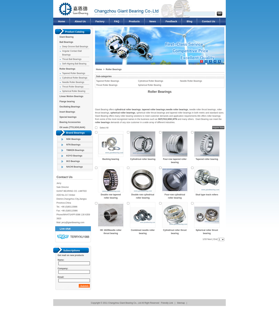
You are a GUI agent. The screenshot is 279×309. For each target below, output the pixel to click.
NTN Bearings (73, 144)
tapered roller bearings (153, 109)
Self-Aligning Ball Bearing (74, 63)
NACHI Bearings (74, 167)
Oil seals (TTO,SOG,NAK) (72, 127)
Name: (61, 260)
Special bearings (67, 117)
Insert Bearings (67, 112)
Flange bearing (67, 101)
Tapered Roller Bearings (73, 73)
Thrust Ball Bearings (71, 59)
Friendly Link (167, 303)
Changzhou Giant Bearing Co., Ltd (71, 9)
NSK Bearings (73, 139)
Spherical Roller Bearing (73, 91)
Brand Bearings (75, 132)
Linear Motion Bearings (71, 96)
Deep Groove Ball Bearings (75, 46)
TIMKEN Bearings (75, 150)
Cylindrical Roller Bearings (74, 78)
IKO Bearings (73, 161)
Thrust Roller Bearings (72, 86)
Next (209, 239)
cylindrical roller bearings (128, 109)
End (215, 239)
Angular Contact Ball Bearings (72, 53)
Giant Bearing (66, 37)
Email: (61, 277)
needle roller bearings (177, 109)
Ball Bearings (66, 42)
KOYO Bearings (74, 155)
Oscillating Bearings (69, 106)
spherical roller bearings (122, 113)
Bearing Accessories (70, 122)
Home (99, 69)
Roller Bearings (67, 69)
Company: (63, 268)
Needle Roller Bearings (73, 82)
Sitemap (181, 303)
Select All (104, 127)
